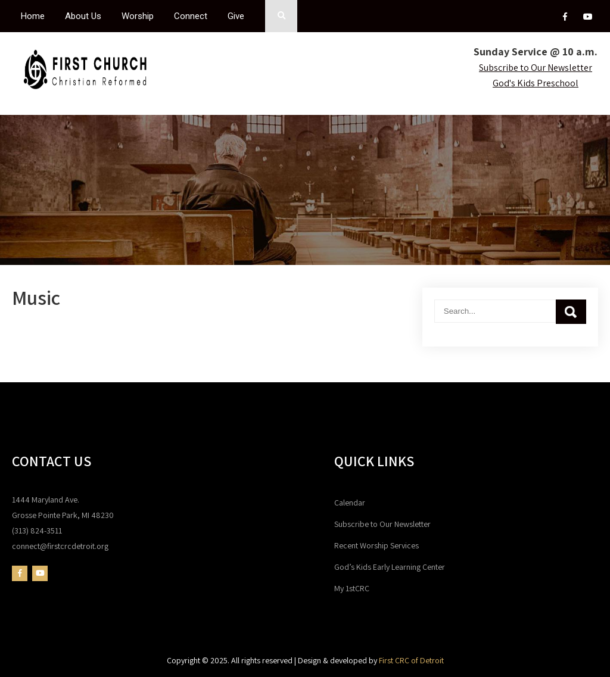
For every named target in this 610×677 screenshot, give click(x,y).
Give (236, 16)
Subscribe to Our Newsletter (382, 524)
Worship (138, 16)
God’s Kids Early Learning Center (389, 566)
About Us (83, 16)
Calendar (349, 502)
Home (33, 16)
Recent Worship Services (376, 545)
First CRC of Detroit (411, 660)
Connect (190, 16)
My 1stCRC (351, 588)
